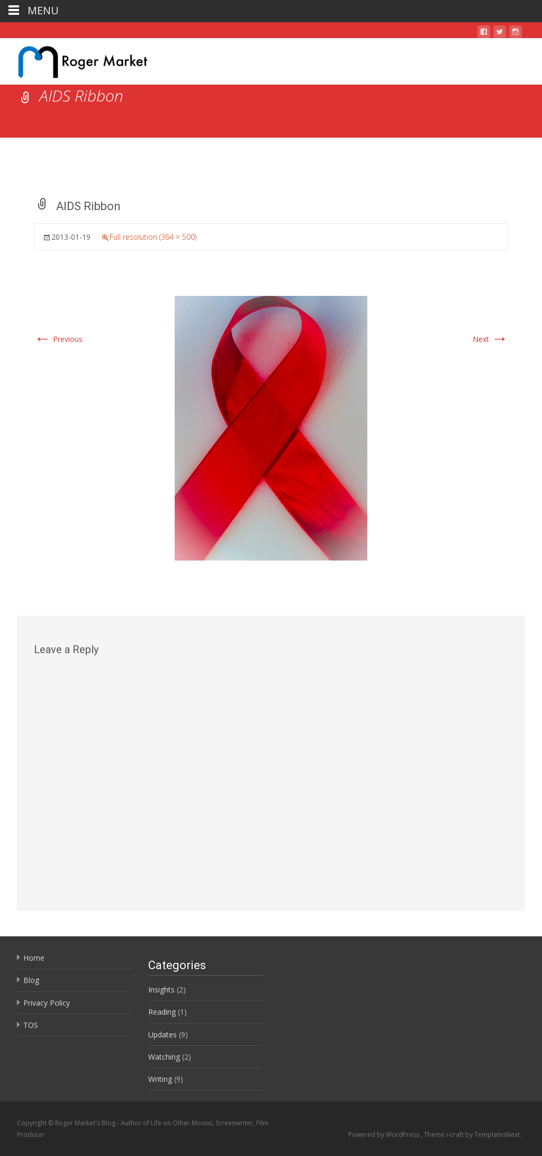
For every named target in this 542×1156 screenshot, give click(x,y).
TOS (30, 1025)
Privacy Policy (46, 1003)
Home (33, 958)
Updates (162, 1034)
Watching (164, 1057)
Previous (58, 339)
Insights (161, 990)
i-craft (455, 1134)
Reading (162, 1012)
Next (490, 339)
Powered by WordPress (384, 1134)
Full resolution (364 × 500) (153, 237)
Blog (31, 980)
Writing (160, 1079)
